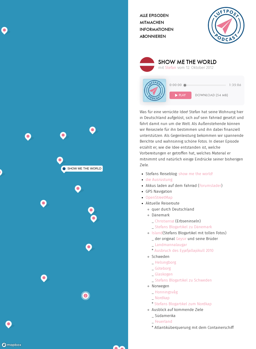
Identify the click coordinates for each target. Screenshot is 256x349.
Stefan (170, 67)
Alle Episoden (154, 15)
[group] (205, 90)
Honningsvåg (166, 292)
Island (157, 233)
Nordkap (162, 297)
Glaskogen (164, 274)
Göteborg (163, 268)
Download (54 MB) (211, 95)
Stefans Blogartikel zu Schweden (183, 280)
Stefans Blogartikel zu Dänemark (183, 226)
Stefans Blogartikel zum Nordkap (183, 303)
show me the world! (196, 173)
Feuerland (163, 321)
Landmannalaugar (171, 244)
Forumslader (210, 185)
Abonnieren (153, 36)
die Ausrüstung (159, 179)
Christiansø (164, 221)
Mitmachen (152, 22)
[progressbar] (205, 85)
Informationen (156, 29)
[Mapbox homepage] (11, 345)
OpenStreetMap (159, 197)
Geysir (181, 238)
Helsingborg (165, 262)
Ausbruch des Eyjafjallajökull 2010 (183, 250)
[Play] (180, 95)
